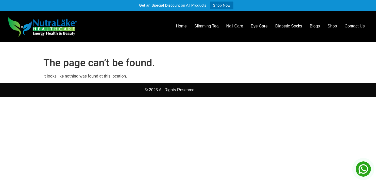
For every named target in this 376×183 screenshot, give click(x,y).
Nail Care (234, 26)
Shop (332, 26)
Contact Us (355, 26)
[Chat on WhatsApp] (363, 169)
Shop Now (221, 5)
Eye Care (259, 26)
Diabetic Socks (288, 26)
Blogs (315, 26)
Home (181, 26)
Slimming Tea (206, 26)
